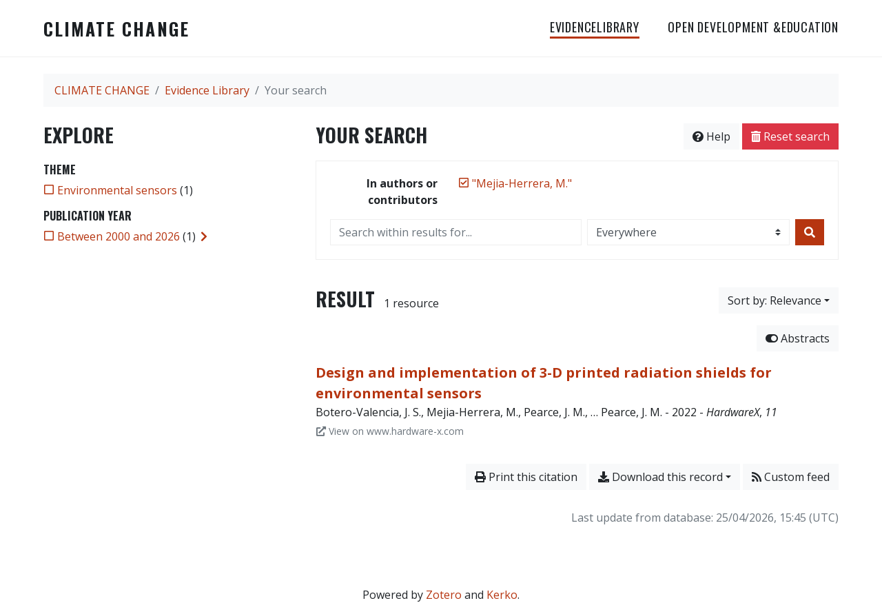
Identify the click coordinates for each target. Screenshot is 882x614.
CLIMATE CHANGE (116, 28)
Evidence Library (207, 90)
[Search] (809, 232)
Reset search (790, 136)
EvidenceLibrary (594, 27)
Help (711, 136)
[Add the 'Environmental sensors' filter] (117, 190)
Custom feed (791, 476)
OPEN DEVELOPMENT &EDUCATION (753, 27)
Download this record (660, 476)
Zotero (444, 594)
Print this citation (526, 476)
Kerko (501, 594)
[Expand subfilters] (203, 236)
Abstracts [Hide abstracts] (798, 338)
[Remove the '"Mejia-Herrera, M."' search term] (522, 183)
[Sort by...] (779, 300)
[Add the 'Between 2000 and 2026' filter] (118, 236)
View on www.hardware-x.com (390, 431)
